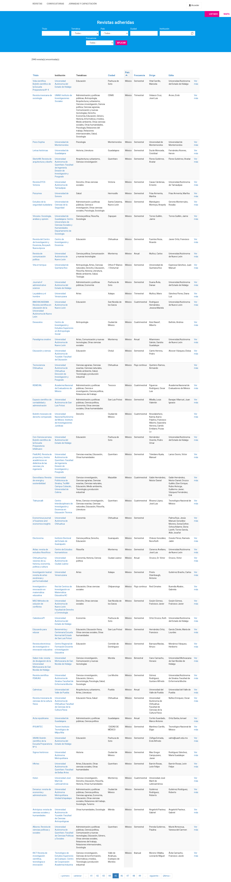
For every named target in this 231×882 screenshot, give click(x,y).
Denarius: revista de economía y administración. (42, 792)
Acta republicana (40, 718)
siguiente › (154, 876)
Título (44, 29)
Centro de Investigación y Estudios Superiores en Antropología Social (64, 328)
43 (103, 876)
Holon (35, 778)
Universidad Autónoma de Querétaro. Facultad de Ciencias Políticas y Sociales (64, 833)
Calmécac (37, 689)
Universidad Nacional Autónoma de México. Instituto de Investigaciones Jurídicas (64, 420)
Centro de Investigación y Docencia (62, 242)
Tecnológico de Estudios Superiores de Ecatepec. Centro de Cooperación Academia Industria (64, 859)
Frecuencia (91, 38)
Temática (75, 29)
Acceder (194, 5)
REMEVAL (37, 385)
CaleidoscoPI (39, 618)
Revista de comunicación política (39, 256)
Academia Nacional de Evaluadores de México (64, 388)
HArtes (36, 764)
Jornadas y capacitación (83, 4)
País (103, 29)
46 (122, 876)
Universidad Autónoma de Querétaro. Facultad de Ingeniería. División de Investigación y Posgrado (64, 168)
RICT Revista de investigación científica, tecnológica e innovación (40, 859)
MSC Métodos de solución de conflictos (41, 604)
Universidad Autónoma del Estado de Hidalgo (63, 84)
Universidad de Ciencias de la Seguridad (62, 205)
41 (91, 876)
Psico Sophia (39, 142)
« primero (65, 876)
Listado (213, 14)
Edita (171, 75)
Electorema (38, 538)
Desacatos (38, 322)
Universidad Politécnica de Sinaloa (61, 480)
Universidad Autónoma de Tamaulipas (61, 185)
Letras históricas (40, 150)
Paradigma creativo (42, 339)
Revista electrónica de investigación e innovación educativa (42, 647)
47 (128, 876)
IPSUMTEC (38, 726)
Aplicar (121, 43)
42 (97, 876)
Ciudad (133, 29)
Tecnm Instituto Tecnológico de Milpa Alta (62, 729)
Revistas (37, 4)
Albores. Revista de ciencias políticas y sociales (42, 830)
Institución (164, 29)
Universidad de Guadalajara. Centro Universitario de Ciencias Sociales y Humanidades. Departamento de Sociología (64, 225)
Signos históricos (40, 752)
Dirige (152, 75)
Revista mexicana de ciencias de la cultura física (42, 701)
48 (134, 876)
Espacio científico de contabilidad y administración (42, 402)
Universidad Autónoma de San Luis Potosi (63, 402)
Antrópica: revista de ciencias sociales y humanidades (42, 812)
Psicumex (37, 193)
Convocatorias (55, 4)
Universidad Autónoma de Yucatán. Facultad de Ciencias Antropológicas (63, 815)
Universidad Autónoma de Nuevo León (61, 256)
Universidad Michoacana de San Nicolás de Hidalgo (64, 661)
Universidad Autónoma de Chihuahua (61, 521)
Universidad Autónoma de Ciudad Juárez (61, 561)
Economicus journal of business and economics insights (42, 521)
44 (109, 876)
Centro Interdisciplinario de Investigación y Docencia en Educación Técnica (64, 506)
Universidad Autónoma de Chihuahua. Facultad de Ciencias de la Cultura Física (64, 704)
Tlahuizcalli (38, 500)
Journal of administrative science (39, 285)
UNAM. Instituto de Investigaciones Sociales (63, 98)
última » (166, 876)
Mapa (227, 14)
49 (140, 876)
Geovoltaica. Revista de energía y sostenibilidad (42, 480)
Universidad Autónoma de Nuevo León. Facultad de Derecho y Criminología (64, 607)
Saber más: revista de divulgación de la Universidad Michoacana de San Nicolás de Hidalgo (42, 664)
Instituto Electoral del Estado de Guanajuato (63, 541)
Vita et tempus (39, 265)
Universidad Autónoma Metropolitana (61, 755)
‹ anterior (77, 876)
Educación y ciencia (42, 351)
